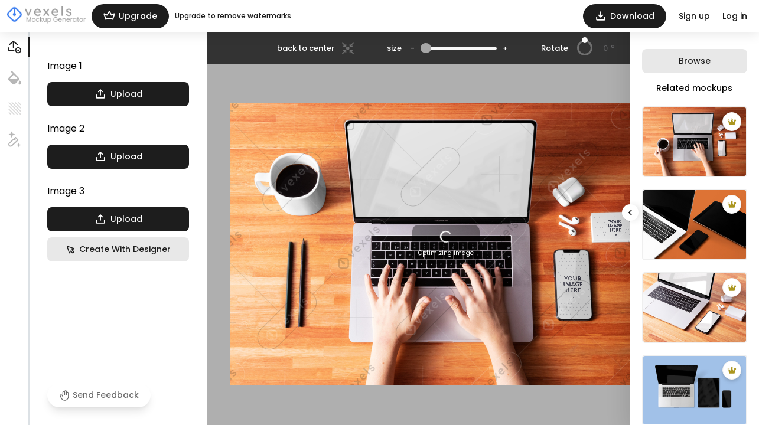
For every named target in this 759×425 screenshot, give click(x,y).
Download (624, 16)
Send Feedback (99, 395)
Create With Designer (118, 249)
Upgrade (130, 16)
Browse (695, 61)
